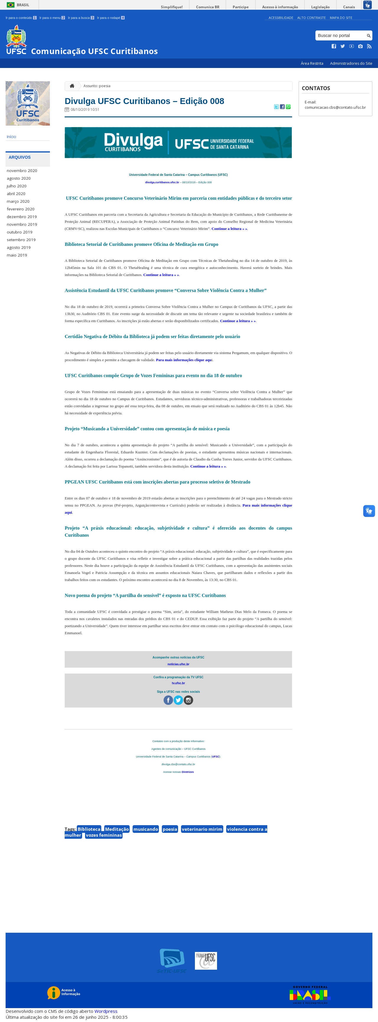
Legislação (326, 6)
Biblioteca (89, 831)
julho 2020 (17, 186)
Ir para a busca (81, 18)
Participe (254, 6)
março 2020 (18, 201)
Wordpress (106, 1013)
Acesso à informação (289, 6)
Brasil (23, 4)
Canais (351, 6)
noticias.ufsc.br (178, 666)
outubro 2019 (19, 232)
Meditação (117, 831)
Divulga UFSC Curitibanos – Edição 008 (162, 102)
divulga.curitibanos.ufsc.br (162, 184)
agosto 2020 (19, 178)
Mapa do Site (341, 17)
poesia (170, 831)
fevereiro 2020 (21, 209)
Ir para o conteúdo (21, 18)
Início (11, 136)
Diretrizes (188, 774)
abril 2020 (16, 193)
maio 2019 (17, 255)
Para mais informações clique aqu (183, 362)
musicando (145, 831)
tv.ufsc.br (178, 685)
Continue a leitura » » (229, 231)
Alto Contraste (311, 17)
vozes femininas (104, 837)
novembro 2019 (22, 224)
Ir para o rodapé (111, 18)
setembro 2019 (21, 239)
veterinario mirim (202, 831)
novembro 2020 (22, 170)
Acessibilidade (281, 17)
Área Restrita (312, 63)
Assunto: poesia (97, 85)
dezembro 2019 (22, 216)
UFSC (215, 758)
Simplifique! (192, 6)
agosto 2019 (19, 247)
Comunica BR (224, 6)
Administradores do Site (351, 63)
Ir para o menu (52, 18)
